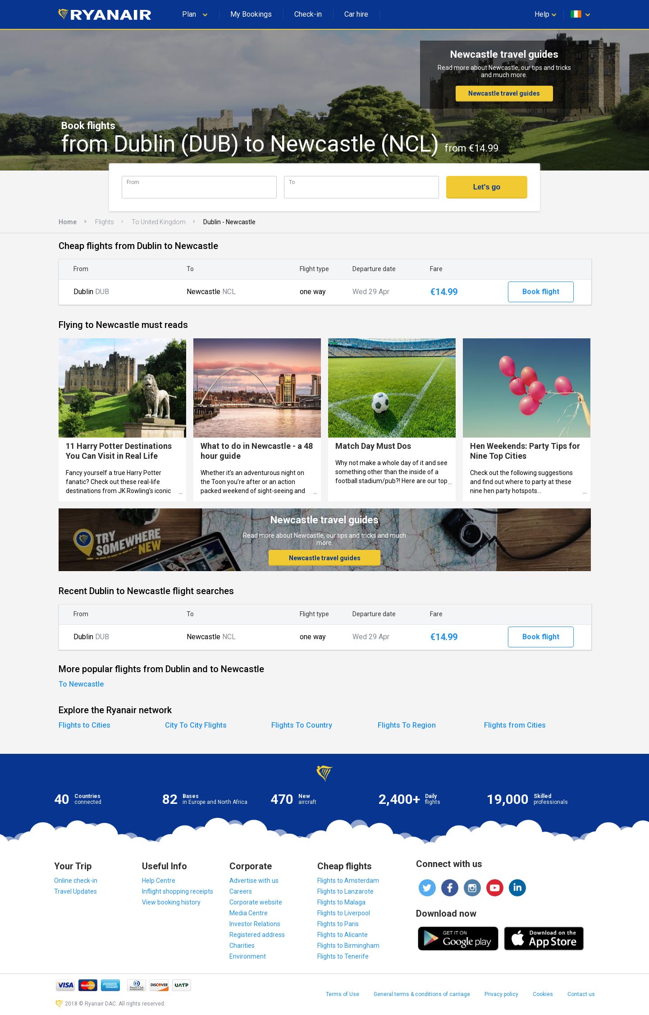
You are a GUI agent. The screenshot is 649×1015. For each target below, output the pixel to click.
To (292, 182)
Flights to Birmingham (348, 945)
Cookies (543, 994)
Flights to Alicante (342, 934)
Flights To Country (301, 725)
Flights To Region (407, 725)
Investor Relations (254, 923)
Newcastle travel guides (504, 93)
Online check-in (75, 880)
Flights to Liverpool (343, 913)
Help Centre (158, 880)
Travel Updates (75, 891)
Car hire (356, 14)
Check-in (308, 14)
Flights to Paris (338, 923)
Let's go (487, 187)
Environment (247, 956)
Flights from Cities (515, 725)
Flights (104, 222)
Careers (240, 891)
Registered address (257, 934)
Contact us (581, 994)
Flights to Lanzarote (345, 891)
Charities (242, 945)
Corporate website (255, 902)
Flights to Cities (84, 725)
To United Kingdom (159, 222)
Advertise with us (254, 880)
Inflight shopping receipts (177, 891)
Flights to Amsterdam (348, 880)
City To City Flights (196, 725)
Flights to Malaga (341, 902)
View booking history (171, 902)
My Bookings (251, 14)
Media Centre (248, 913)
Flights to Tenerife (343, 956)
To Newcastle (81, 684)
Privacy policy (501, 994)
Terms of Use (342, 994)
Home (68, 222)
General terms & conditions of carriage (422, 994)
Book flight (540, 291)
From (133, 182)
